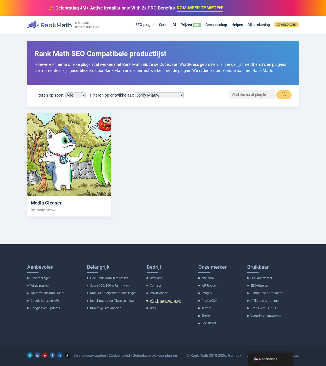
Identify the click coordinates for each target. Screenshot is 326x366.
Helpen (237, 25)
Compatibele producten (266, 293)
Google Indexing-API (44, 300)
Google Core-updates (45, 308)
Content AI (167, 25)
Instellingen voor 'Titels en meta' (112, 300)
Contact (155, 285)
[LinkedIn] (59, 354)
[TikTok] (67, 354)
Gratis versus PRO (263, 308)
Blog (153, 308)
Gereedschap (216, 25)
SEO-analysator (261, 278)
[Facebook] (52, 354)
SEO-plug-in (144, 25)
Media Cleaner (46, 203)
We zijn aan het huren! (165, 300)
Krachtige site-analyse (105, 308)
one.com (207, 278)
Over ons (156, 278)
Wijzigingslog (39, 285)
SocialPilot (208, 323)
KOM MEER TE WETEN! (200, 8)
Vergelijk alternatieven (265, 315)
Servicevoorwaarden (90, 355)
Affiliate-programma (264, 300)
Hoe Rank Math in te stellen (109, 278)
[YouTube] (45, 354)
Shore (205, 315)
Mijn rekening (259, 25)
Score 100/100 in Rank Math (110, 285)
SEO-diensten (259, 285)
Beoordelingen (40, 278)
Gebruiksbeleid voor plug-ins (155, 355)
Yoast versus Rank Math (47, 293)
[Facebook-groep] (37, 354)
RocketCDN (209, 300)
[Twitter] (30, 354)
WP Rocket (209, 285)
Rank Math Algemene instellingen (113, 293)
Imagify (206, 293)
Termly (206, 308)
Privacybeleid (159, 293)
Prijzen (186, 25)
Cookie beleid (119, 355)
